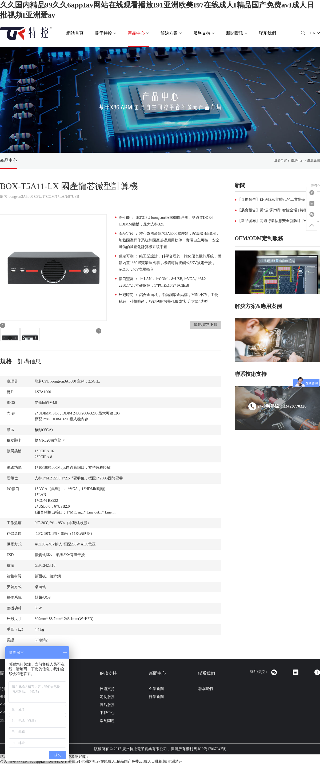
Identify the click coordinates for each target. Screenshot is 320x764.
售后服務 (107, 705)
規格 (6, 361)
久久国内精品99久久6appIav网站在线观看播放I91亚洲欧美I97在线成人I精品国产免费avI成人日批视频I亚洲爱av (91, 761)
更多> (315, 185)
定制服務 (107, 697)
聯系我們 (267, 33)
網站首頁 (74, 33)
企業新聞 (156, 689)
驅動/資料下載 (205, 325)
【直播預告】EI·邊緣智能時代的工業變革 (271, 200)
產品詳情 (313, 161)
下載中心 (107, 713)
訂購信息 (29, 361)
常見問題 (107, 721)
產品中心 (8, 160)
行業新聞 (156, 697)
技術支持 (107, 689)
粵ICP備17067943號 (210, 749)
